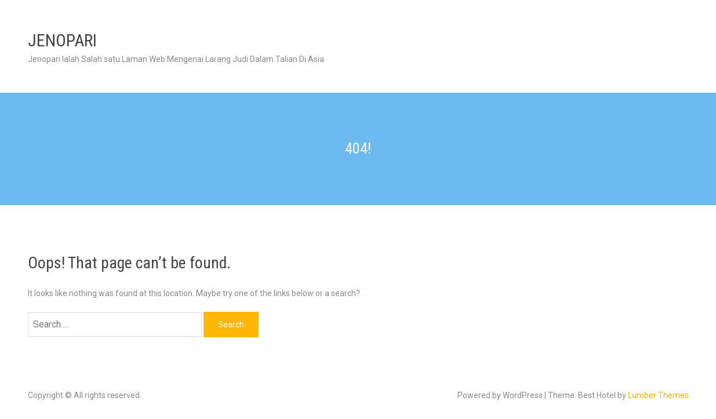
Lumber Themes (658, 395)
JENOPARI (62, 40)
